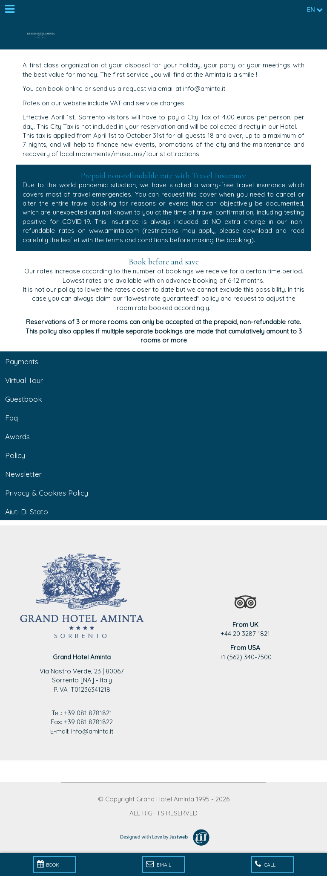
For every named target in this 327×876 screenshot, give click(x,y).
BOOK (48, 864)
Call (265, 864)
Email (158, 864)
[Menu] (9, 9)
